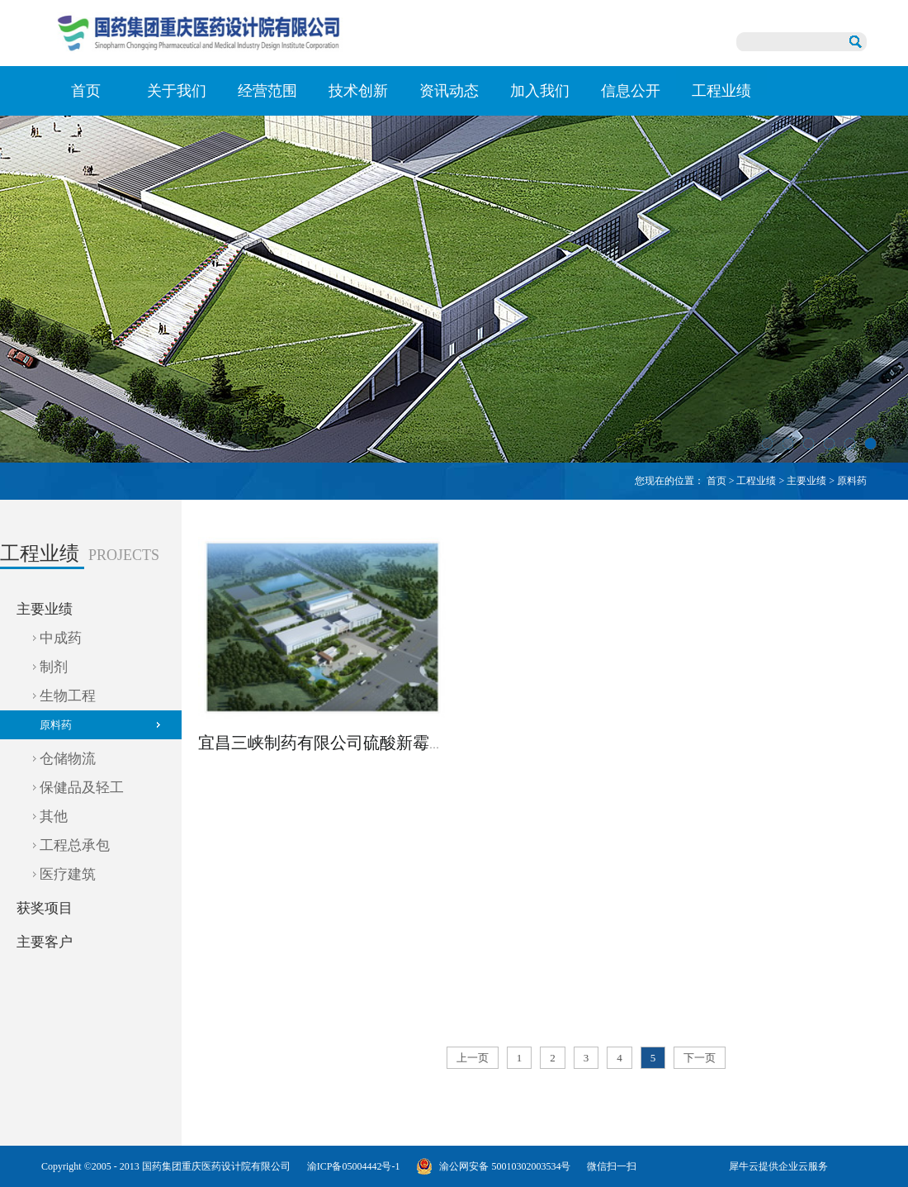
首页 (86, 91)
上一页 (472, 1058)
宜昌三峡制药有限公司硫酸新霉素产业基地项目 (371, 743)
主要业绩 (806, 481)
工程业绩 (756, 481)
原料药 (852, 481)
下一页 (699, 1058)
